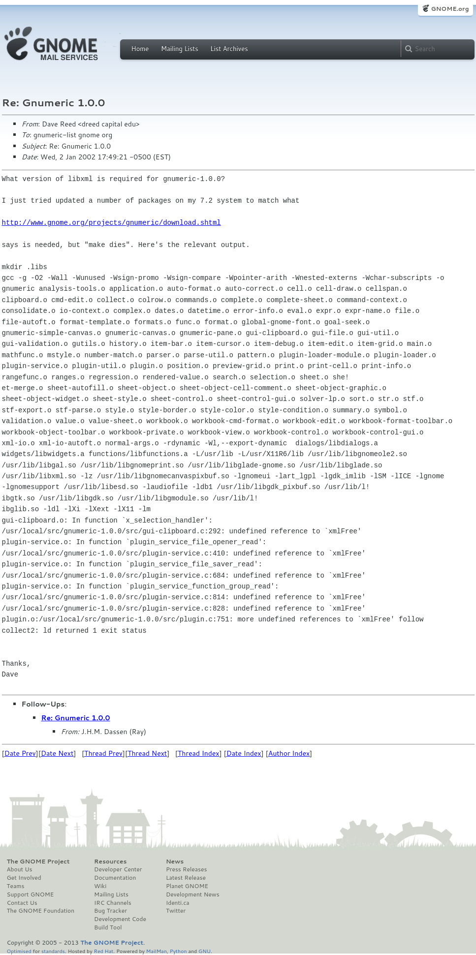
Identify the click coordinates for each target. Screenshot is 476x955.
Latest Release (186, 878)
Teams (16, 886)
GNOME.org (450, 8)
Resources (110, 861)
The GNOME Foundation (41, 911)
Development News (193, 894)
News (175, 861)
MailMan (156, 951)
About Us (19, 869)
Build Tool (108, 927)
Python (178, 951)
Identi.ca (178, 903)
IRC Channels (112, 903)
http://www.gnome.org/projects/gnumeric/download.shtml (111, 222)
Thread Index (199, 753)
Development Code (120, 919)
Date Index (243, 753)
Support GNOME (30, 894)
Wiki (100, 886)
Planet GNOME (187, 886)
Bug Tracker (110, 911)
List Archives (229, 48)
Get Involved (24, 878)
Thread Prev (103, 753)
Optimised (19, 951)
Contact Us (22, 903)
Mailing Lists (179, 48)
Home (140, 48)
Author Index (289, 753)
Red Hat (103, 951)
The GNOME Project (38, 861)
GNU (204, 951)
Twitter (176, 911)
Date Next (57, 753)
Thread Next (147, 753)
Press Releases (186, 869)
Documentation (115, 878)
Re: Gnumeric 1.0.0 (75, 718)
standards (53, 951)
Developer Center (118, 869)
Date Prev (20, 753)
